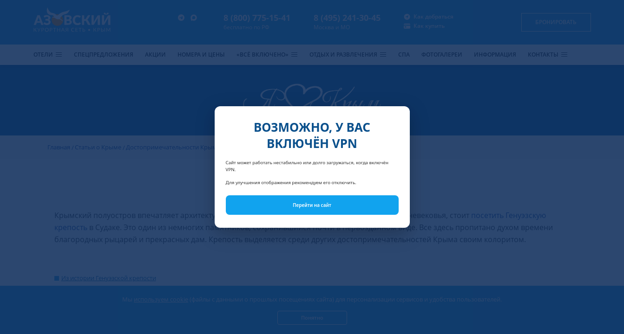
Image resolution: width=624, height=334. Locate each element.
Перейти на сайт (312, 205)
